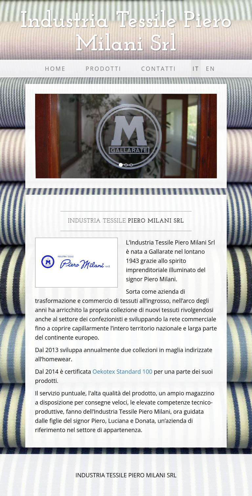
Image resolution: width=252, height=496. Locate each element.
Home (55, 68)
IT (196, 68)
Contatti (158, 68)
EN (210, 68)
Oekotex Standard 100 (122, 371)
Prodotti (103, 68)
